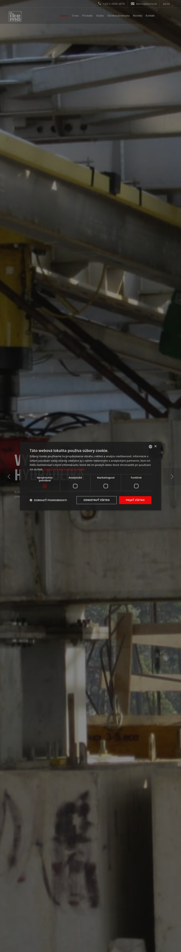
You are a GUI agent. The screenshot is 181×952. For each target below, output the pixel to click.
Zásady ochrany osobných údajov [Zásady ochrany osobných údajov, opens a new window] (64, 469)
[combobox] (150, 446)
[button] (48, 500)
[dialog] (90, 476)
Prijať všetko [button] (135, 500)
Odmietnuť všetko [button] (96, 500)
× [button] (155, 446)
